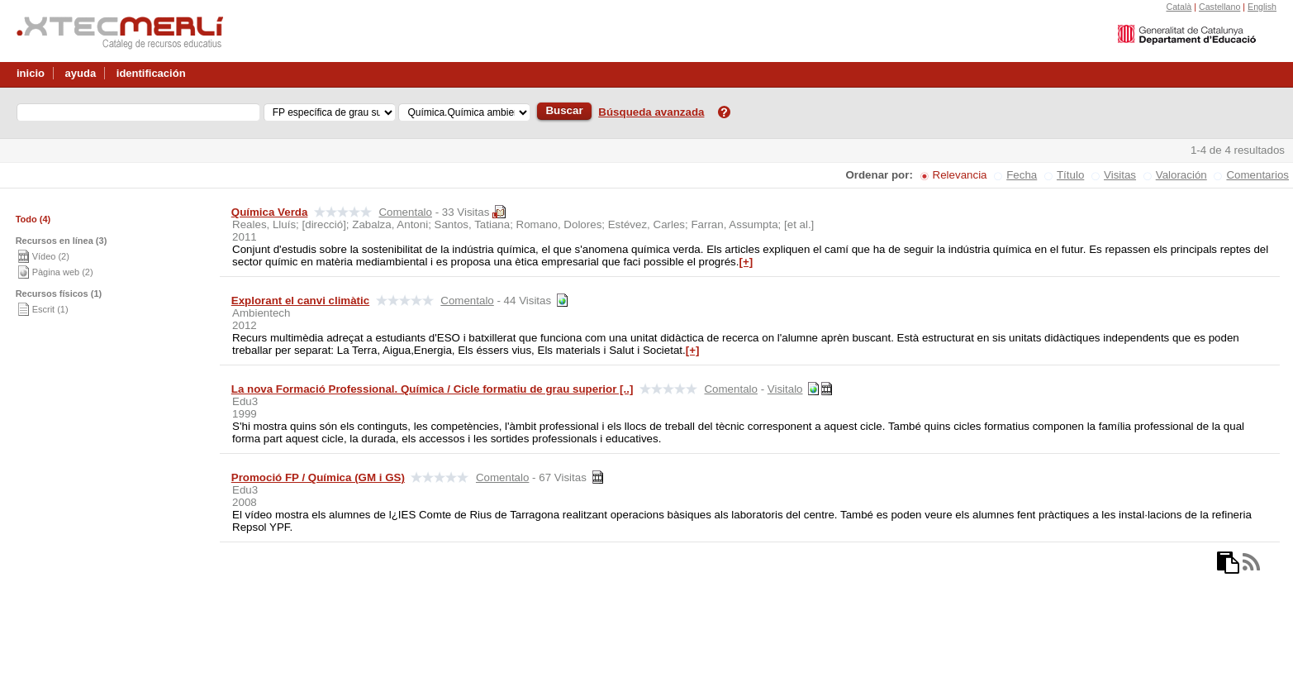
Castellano (1219, 7)
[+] (746, 261)
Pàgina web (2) (62, 272)
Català (1178, 7)
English (1262, 7)
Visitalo (785, 389)
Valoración (1181, 175)
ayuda (81, 73)
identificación (151, 73)
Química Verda (269, 212)
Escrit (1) (50, 309)
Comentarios (1257, 175)
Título (1070, 175)
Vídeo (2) (50, 256)
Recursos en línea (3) (61, 241)
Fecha (1021, 175)
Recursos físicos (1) (59, 293)
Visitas (1120, 175)
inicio (31, 73)
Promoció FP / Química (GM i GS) (318, 477)
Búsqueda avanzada (651, 112)
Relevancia (960, 175)
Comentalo (404, 212)
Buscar (563, 110)
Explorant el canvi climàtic (300, 300)
